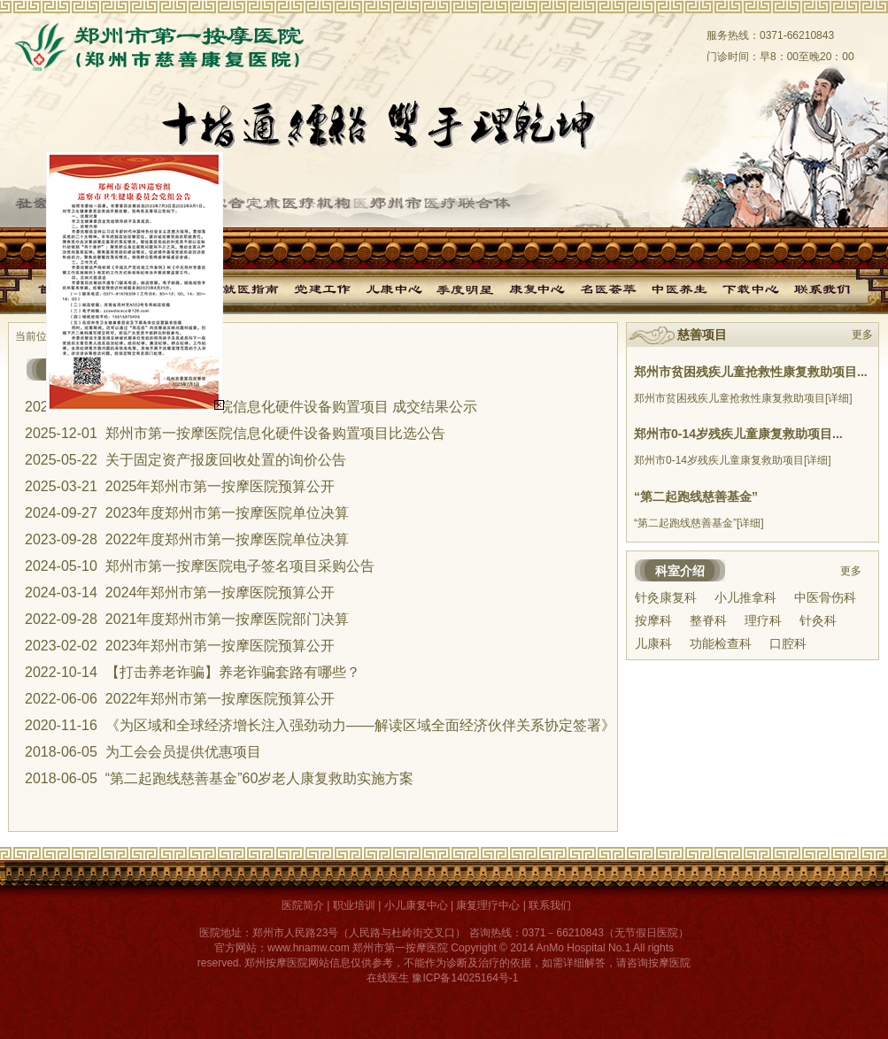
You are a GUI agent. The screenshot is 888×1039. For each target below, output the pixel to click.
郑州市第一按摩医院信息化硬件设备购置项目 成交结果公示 (291, 406)
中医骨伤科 (825, 597)
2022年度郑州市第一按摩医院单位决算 (227, 539)
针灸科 (818, 620)
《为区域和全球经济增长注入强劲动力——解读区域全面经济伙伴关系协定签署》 (360, 725)
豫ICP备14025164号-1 (465, 978)
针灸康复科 (666, 597)
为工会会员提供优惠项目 (183, 751)
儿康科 (653, 643)
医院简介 (303, 905)
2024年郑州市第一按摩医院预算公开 (220, 592)
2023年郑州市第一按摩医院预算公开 (220, 645)
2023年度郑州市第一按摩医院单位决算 (227, 512)
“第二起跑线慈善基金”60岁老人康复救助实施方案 (259, 778)
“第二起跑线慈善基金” (696, 496)
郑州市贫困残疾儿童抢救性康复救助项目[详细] (743, 398)
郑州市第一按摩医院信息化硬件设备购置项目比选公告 (275, 433)
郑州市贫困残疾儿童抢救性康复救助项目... (751, 372)
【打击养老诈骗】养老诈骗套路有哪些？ (232, 672)
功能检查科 (721, 643)
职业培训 (354, 905)
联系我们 (550, 905)
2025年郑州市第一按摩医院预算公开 (220, 486)
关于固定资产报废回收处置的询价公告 (225, 459)
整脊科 (708, 620)
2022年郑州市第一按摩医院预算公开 (220, 698)
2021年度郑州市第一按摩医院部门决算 (227, 619)
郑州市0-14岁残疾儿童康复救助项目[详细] (732, 460)
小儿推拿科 (745, 597)
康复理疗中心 (488, 905)
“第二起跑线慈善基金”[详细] (699, 523)
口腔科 (788, 643)
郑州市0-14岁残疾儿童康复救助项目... (738, 434)
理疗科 (763, 620)
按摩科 (653, 620)
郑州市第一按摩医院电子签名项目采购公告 (240, 565)
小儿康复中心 (416, 905)
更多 (862, 334)
